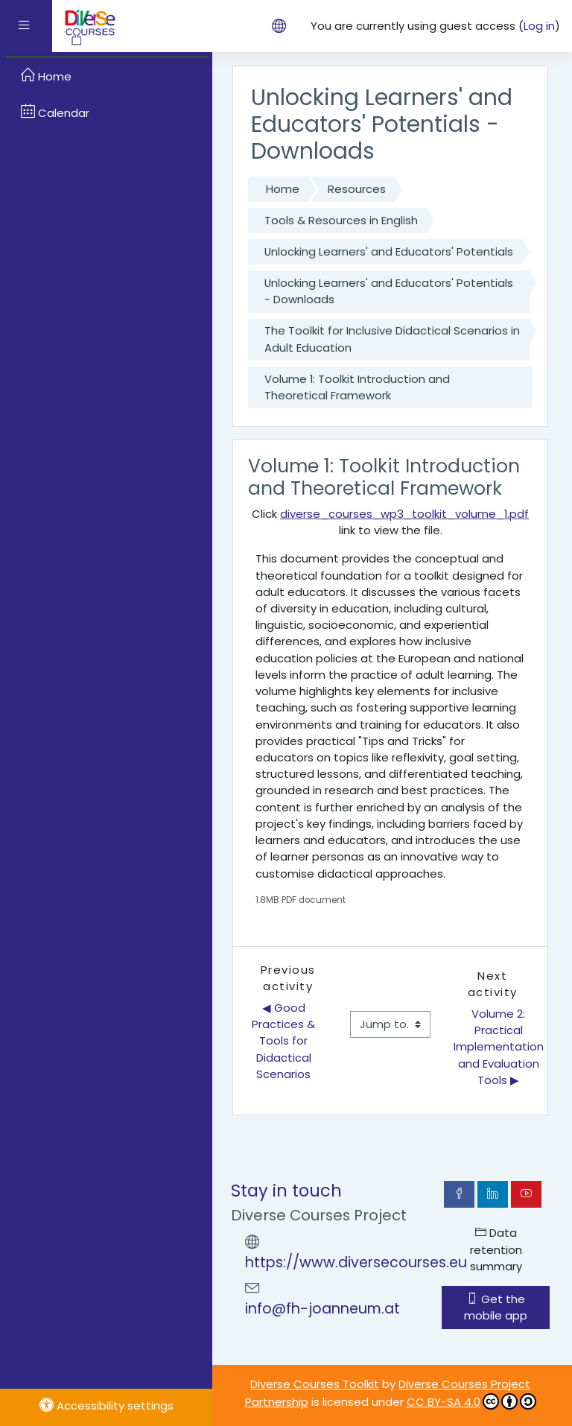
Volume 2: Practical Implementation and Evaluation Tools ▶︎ (499, 1047)
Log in (539, 26)
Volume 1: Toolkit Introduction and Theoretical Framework (357, 387)
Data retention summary (496, 1249)
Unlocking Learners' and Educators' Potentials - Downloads (388, 291)
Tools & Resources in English (341, 220)
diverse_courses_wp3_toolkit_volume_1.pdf (404, 514)
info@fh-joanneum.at (322, 1309)
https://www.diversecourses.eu (356, 1262)
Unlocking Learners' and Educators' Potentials (388, 251)
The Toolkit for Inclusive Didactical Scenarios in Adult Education (392, 339)
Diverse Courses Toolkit (314, 1384)
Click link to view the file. (390, 522)
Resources (357, 189)
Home (282, 189)
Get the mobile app (495, 1307)
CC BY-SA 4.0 (471, 1401)
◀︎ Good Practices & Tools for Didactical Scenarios (285, 1041)
